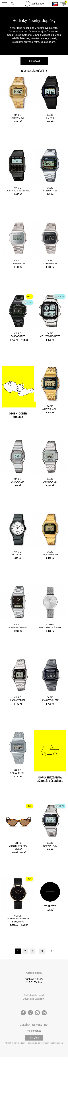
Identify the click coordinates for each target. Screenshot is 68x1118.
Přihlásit (34, 1038)
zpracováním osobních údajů (50, 1043)
